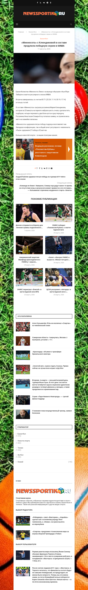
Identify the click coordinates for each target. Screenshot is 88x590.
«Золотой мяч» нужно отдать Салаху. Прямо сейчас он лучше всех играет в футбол (50, 367)
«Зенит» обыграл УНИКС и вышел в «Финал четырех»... (58, 258)
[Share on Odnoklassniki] (46, 168)
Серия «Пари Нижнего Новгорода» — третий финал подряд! (50, 397)
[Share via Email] (51, 168)
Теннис (20, 448)
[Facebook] (37, 3)
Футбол (20, 455)
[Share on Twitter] (42, 168)
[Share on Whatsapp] (49, 168)
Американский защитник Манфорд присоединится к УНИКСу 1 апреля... (29, 259)
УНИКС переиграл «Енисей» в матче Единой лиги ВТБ (29, 290)
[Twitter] (40, 3)
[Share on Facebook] (39, 168)
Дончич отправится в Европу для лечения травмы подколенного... (29, 226)
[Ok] (50, 3)
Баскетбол (33, 32)
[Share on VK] (44, 168)
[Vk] (44, 3)
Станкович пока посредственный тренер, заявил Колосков (52, 412)
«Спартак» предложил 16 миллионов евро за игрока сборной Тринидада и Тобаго (50, 532)
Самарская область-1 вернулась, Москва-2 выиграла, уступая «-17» (49, 338)
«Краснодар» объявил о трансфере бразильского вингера (46, 353)
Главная (21, 32)
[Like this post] (37, 168)
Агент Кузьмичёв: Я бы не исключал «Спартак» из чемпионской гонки (51, 324)
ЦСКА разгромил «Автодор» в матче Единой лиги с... (58, 290)
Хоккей (45, 462)
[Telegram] (47, 3)
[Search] (71, 24)
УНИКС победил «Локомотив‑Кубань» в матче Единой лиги (59, 227)
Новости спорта (24, 441)
